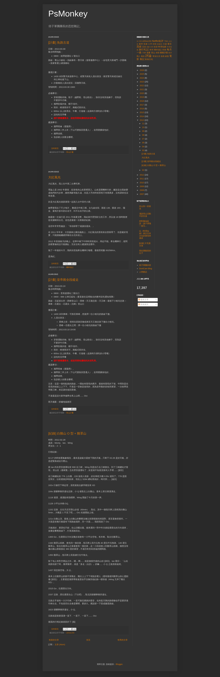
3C (138, 41)
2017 (142, 105)
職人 (138, 56)
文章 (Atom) (60, 644)
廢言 (170, 44)
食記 (142, 59)
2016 (142, 108)
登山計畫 (70, 152)
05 (143, 143)
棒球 (151, 50)
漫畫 (148, 52)
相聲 (158, 53)
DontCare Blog (145, 268)
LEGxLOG (70, 633)
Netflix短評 (157, 41)
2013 (142, 120)
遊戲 (162, 56)
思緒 (139, 46)
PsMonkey (68, 13)
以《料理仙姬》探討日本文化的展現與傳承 (145, 234)
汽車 (144, 53)
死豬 (164, 50)
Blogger (119, 664)
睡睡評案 (164, 52)
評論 (148, 56)
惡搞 (144, 47)
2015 (142, 112)
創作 (141, 44)
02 (143, 170)
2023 (142, 82)
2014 (142, 116)
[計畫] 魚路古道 (58, 42)
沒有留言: (55, 148)
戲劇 (148, 47)
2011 (142, 179)
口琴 (150, 44)
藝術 (143, 56)
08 (143, 135)
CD (140, 41)
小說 (165, 44)
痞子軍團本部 (145, 265)
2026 (142, 70)
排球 (151, 47)
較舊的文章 (123, 640)
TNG (166, 41)
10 (143, 127)
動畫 (146, 44)
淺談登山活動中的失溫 (145, 215)
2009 (142, 186)
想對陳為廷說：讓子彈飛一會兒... (145, 223)
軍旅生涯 (156, 56)
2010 (142, 182)
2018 (142, 101)
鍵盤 (167, 56)
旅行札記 (144, 49)
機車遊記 (70, 267)
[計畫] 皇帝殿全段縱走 (63, 279)
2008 (142, 190)
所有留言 (143, 304)
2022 (142, 85)
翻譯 (170, 53)
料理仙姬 (162, 47)
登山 (153, 52)
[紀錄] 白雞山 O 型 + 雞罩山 (67, 433)
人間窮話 (143, 272)
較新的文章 (54, 640)
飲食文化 (149, 59)
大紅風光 (54, 177)
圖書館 (159, 44)
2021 (142, 89)
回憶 (155, 44)
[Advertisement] (88, 162)
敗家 (156, 47)
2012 (142, 175)
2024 (142, 78)
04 (143, 146)
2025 (142, 74)
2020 (142, 93)
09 (143, 131)
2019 (142, 97)
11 (143, 123)
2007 (142, 194)
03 (143, 150)
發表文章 (143, 299)
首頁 (88, 640)
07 (143, 139)
